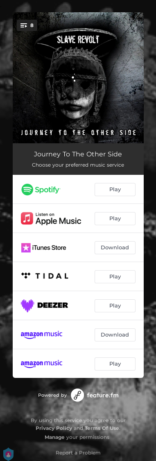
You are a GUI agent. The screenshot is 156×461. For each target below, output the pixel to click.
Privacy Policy (54, 428)
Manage (55, 437)
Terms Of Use (102, 428)
